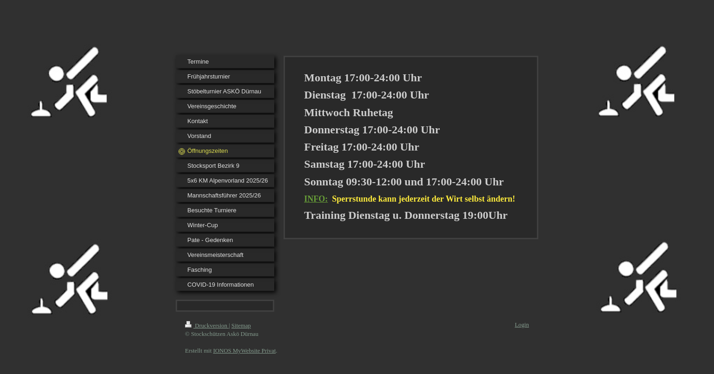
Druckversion (207, 325)
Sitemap (241, 325)
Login (522, 325)
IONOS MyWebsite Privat (244, 351)
